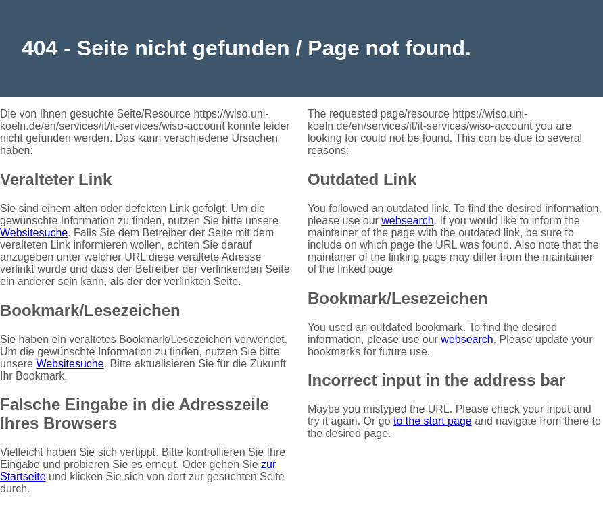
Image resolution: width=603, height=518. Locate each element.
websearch (407, 220)
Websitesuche (34, 232)
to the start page (432, 421)
